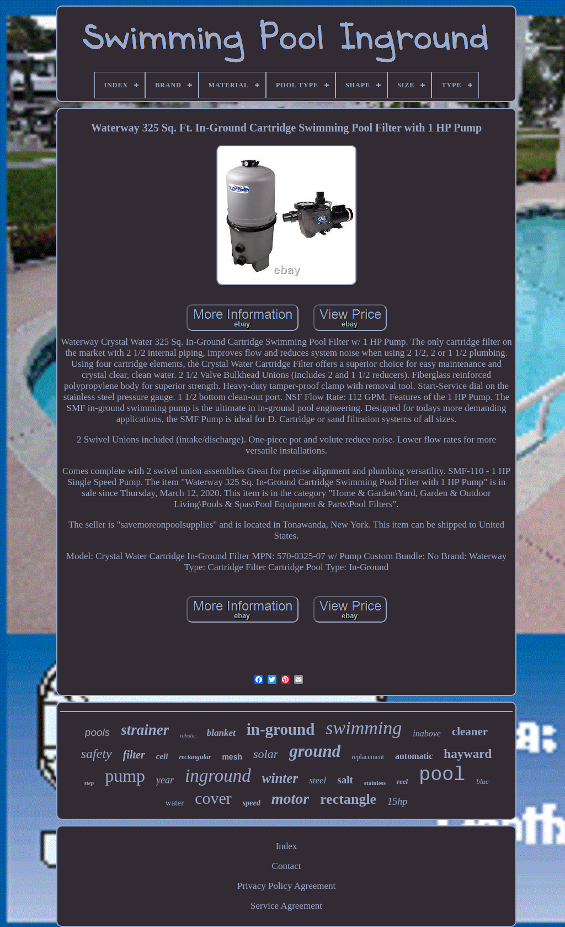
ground (314, 751)
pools (97, 732)
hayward (468, 754)
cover (213, 798)
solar (265, 754)
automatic (414, 756)
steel (317, 780)
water (175, 802)
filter (134, 755)
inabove (427, 733)
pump (125, 776)
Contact (286, 866)
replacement (367, 757)
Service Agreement (286, 905)
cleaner (470, 731)
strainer (145, 729)
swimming (364, 728)
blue (482, 781)
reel (402, 781)
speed (251, 803)
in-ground (281, 729)
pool (442, 775)
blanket (221, 733)
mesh (232, 756)
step (89, 782)
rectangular (195, 757)
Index (286, 846)
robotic (188, 736)
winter (280, 778)
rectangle (348, 799)
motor (290, 798)
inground (218, 776)
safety (96, 753)
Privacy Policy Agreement (286, 886)
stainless (375, 782)
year (165, 780)
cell (162, 756)
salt (345, 780)
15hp (397, 801)
